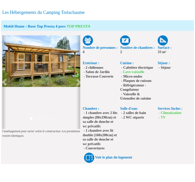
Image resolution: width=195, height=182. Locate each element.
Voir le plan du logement (113, 158)
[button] (4, 82)
